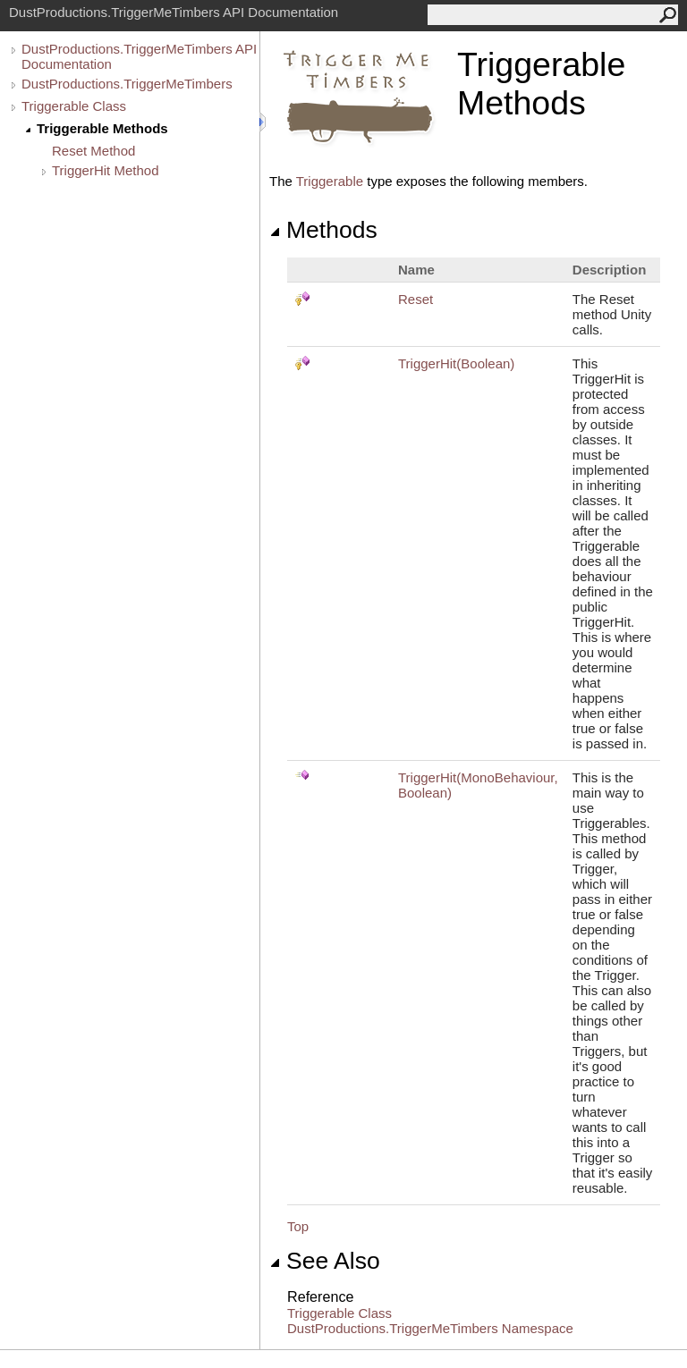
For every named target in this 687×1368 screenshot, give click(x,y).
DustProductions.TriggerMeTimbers (127, 83)
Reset (415, 299)
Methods (323, 229)
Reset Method (93, 150)
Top (298, 1226)
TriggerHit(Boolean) (456, 363)
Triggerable (329, 181)
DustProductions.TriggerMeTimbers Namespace (430, 1328)
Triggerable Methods (102, 128)
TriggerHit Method (105, 170)
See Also (324, 1260)
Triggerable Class (73, 106)
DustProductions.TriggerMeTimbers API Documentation (139, 56)
